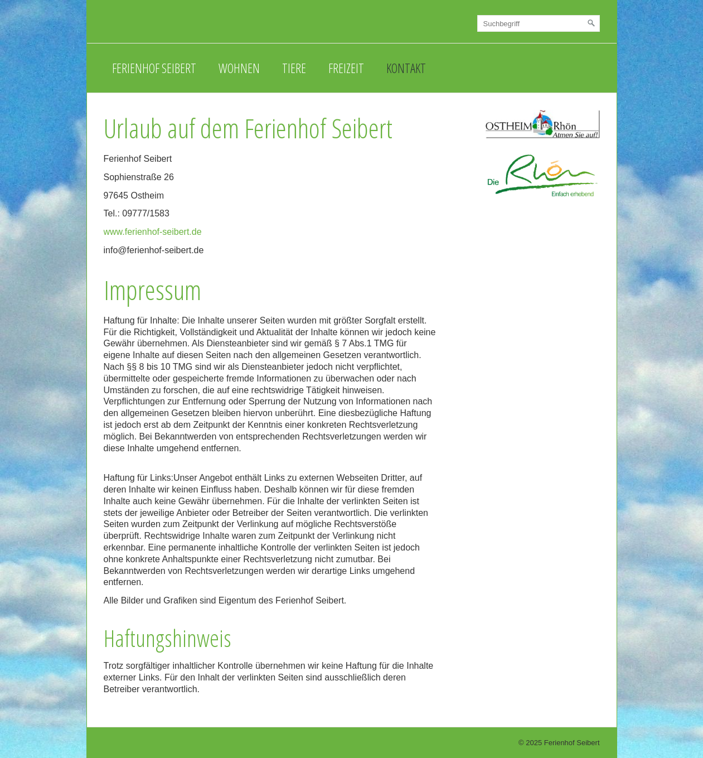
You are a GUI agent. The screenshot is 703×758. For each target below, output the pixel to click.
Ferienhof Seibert (154, 68)
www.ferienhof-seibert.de (153, 231)
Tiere (294, 68)
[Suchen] (591, 23)
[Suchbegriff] (538, 23)
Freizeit (346, 68)
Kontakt (406, 68)
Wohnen (239, 68)
